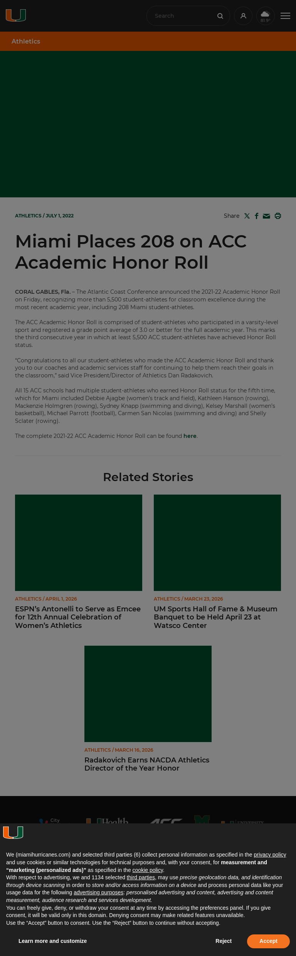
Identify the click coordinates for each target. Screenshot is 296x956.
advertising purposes (98, 892)
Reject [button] (223, 941)
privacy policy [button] (270, 855)
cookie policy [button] (148, 870)
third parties (141, 877)
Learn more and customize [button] (52, 941)
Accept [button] (268, 941)
